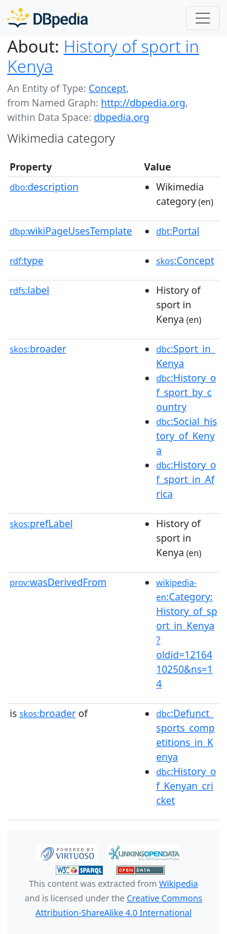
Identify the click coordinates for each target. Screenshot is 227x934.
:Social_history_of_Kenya (186, 436)
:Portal (177, 231)
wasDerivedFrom (58, 582)
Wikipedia (178, 883)
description (44, 186)
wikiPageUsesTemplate (71, 231)
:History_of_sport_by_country (186, 392)
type (27, 260)
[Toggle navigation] (203, 18)
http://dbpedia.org (143, 102)
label (30, 290)
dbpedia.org (122, 117)
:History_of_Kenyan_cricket (186, 786)
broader (38, 348)
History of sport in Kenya (103, 55)
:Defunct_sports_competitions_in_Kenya (185, 735)
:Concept (185, 260)
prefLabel (41, 523)
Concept (107, 88)
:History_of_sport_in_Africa (186, 479)
